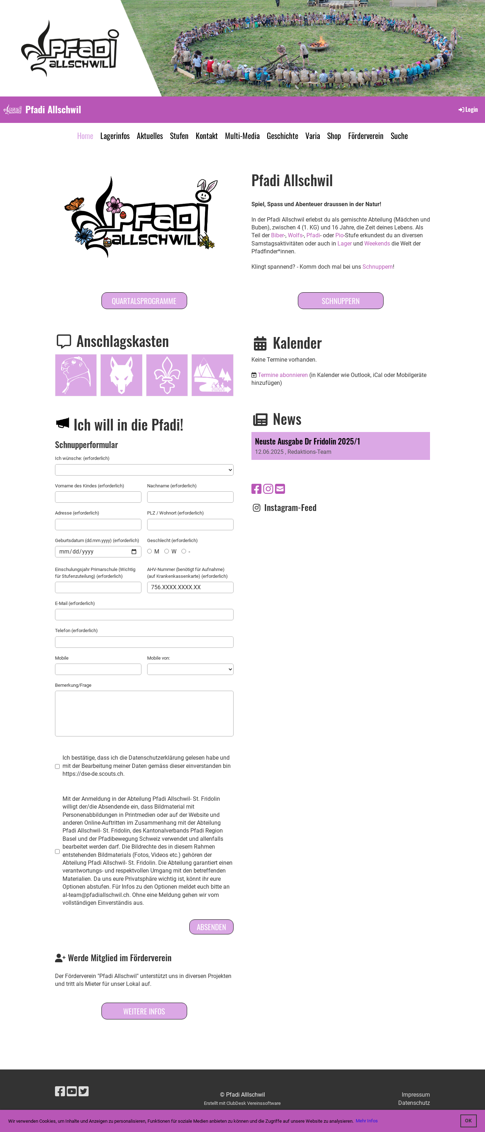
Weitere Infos (144, 1011)
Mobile (62, 658)
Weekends (377, 243)
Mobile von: (158, 658)
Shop (334, 135)
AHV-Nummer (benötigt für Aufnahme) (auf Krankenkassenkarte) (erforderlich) (187, 573)
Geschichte (282, 135)
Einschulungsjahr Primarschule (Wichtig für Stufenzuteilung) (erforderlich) (95, 573)
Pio (339, 235)
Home (85, 135)
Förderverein (366, 135)
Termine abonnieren (283, 375)
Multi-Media (242, 135)
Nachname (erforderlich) (172, 485)
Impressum (416, 1094)
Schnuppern (377, 266)
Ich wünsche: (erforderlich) (82, 458)
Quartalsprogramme (144, 300)
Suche (399, 135)
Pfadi (313, 235)
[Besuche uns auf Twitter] (84, 1091)
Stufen (179, 135)
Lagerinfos (115, 135)
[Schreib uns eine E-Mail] (280, 489)
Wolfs (295, 235)
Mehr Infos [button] (367, 1120)
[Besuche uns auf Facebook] (256, 489)
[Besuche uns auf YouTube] (72, 1091)
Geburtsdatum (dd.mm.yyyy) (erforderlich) (97, 540)
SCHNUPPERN (341, 300)
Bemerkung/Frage (73, 685)
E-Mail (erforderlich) (75, 603)
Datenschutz (414, 1102)
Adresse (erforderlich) (77, 513)
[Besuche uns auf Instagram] (268, 489)
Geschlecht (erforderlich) (172, 540)
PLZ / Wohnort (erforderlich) (175, 513)
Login (468, 109)
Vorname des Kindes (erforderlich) (89, 485)
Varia (312, 135)
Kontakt (207, 135)
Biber (277, 235)
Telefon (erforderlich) (76, 630)
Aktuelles (150, 135)
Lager (345, 243)
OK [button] (468, 1121)
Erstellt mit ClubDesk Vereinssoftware (242, 1103)
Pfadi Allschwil (53, 109)
